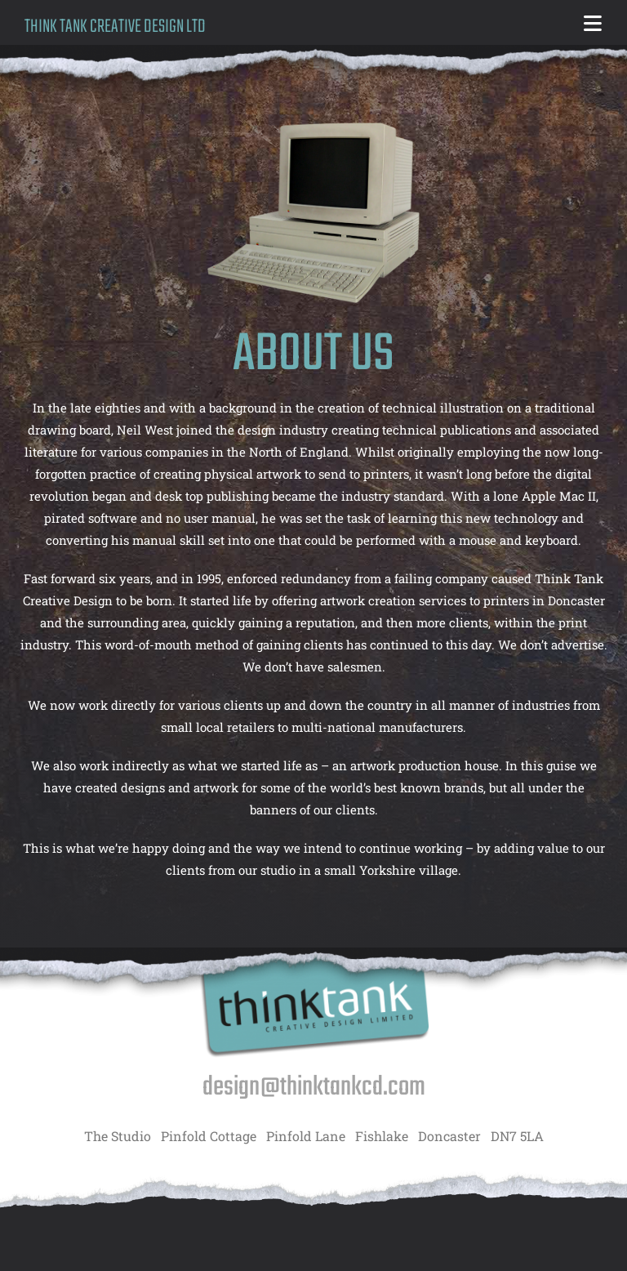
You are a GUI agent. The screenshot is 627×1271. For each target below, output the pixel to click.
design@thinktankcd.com (313, 1087)
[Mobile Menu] (593, 26)
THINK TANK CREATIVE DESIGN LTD (115, 27)
